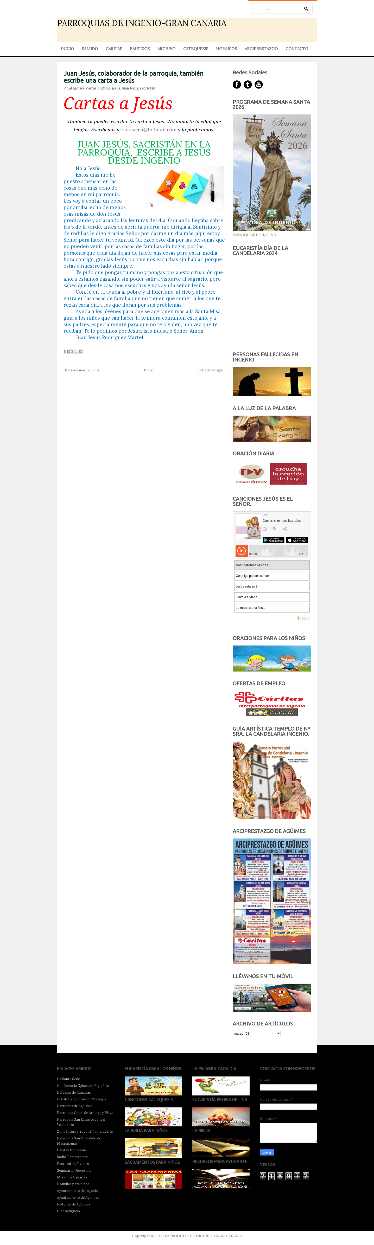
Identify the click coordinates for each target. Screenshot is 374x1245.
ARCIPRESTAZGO (261, 48)
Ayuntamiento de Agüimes (78, 1197)
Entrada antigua (210, 370)
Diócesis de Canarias (74, 1092)
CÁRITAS (114, 48)
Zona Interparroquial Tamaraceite (85, 1131)
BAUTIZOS (140, 48)
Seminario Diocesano (74, 1170)
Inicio (148, 370)
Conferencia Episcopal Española (83, 1085)
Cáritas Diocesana (72, 1150)
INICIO (67, 48)
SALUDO (90, 48)
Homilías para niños (73, 1184)
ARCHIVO (166, 48)
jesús (116, 88)
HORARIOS (226, 48)
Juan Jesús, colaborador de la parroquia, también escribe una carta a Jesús (134, 77)
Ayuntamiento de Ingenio (77, 1191)
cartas (91, 88)
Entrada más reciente (82, 370)
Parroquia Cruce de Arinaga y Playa (85, 1113)
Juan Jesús (130, 88)
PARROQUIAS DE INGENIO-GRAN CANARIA (141, 23)
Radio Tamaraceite (72, 1157)
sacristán (147, 88)
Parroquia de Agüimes (74, 1106)
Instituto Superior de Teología (81, 1099)
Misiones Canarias (72, 1177)
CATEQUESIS (195, 48)
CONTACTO (297, 48)
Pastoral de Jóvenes (73, 1164)
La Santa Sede (68, 1079)
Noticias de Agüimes (73, 1204)
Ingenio (104, 88)
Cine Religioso (68, 1211)
